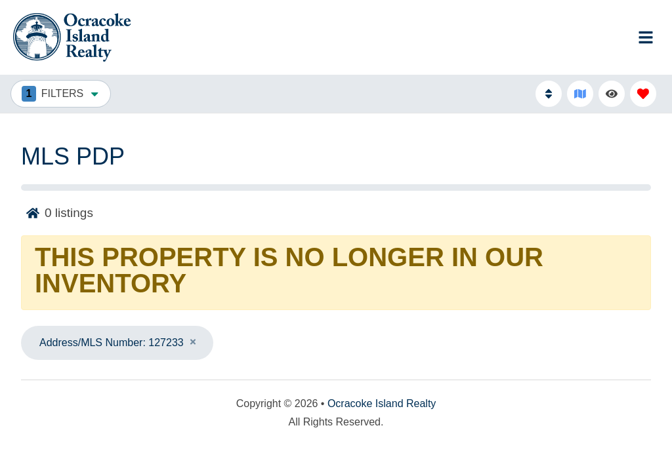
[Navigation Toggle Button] (646, 37)
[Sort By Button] (549, 94)
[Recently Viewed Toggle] (611, 94)
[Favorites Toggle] (643, 94)
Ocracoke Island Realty (381, 403)
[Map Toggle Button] (580, 94)
